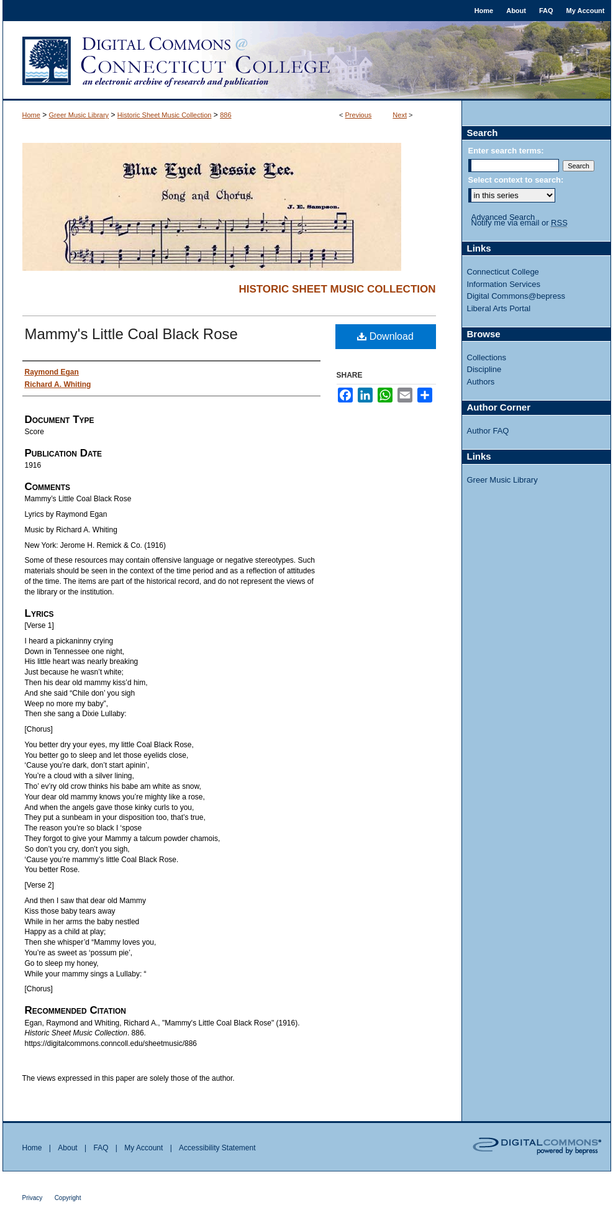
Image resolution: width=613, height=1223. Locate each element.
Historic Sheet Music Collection (164, 115)
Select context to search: (516, 179)
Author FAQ (488, 430)
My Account (143, 1147)
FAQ (100, 1147)
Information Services (504, 284)
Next (400, 115)
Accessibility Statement (217, 1147)
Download (385, 336)
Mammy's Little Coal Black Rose (131, 333)
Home (31, 115)
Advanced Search (503, 217)
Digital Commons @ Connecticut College (306, 61)
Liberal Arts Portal (499, 308)
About (67, 1147)
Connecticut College (503, 271)
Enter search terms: (506, 150)
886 (225, 115)
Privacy (32, 1197)
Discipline (484, 369)
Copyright (68, 1197)
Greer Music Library (79, 115)
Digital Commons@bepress (516, 296)
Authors (481, 381)
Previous (358, 115)
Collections (487, 357)
